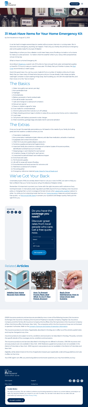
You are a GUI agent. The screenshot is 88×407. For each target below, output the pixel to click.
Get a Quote (8, 380)
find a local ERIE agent (28, 195)
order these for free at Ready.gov (46, 171)
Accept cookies (15, 400)
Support (33, 380)
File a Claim (8, 384)
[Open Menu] (82, 4)
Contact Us (34, 384)
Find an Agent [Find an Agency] (74, 3)
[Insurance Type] (43, 239)
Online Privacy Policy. (31, 395)
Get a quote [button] (38, 252)
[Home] (11, 3)
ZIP (34, 243)
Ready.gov (22, 64)
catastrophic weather (62, 191)
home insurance (52, 193)
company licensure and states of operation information (48, 326)
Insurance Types (37, 236)
